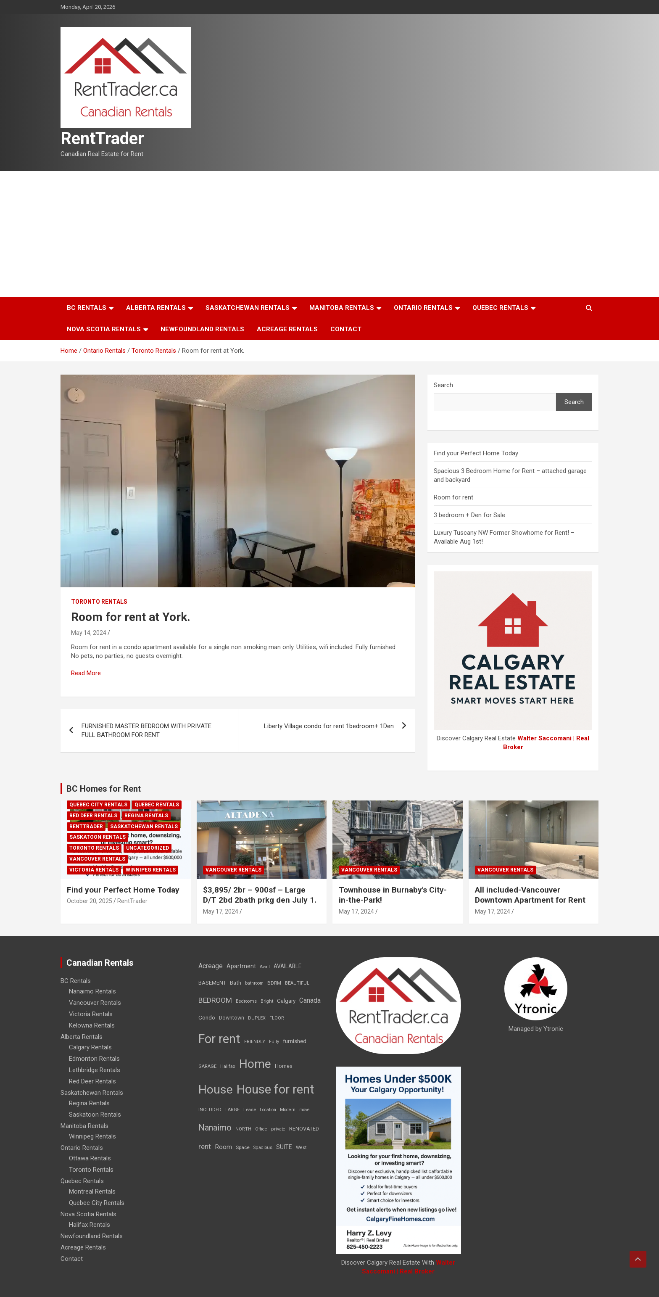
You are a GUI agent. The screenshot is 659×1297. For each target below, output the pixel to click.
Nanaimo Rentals (92, 991)
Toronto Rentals (99, 601)
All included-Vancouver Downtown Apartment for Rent (530, 895)
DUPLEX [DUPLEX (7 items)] (257, 1018)
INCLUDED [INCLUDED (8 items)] (209, 1109)
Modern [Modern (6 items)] (287, 1109)
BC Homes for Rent (103, 789)
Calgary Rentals (90, 1047)
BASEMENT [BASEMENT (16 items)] (212, 983)
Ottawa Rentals (90, 1158)
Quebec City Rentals (98, 805)
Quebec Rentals (500, 308)
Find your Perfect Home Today (476, 453)
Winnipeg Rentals (151, 870)
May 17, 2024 (220, 911)
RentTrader (102, 138)
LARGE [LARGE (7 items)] (232, 1109)
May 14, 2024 (88, 632)
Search (443, 385)
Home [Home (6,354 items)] (255, 1064)
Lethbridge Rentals (94, 1070)
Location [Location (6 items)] (268, 1109)
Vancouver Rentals (97, 859)
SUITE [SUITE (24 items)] (284, 1147)
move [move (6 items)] (304, 1109)
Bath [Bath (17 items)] (235, 983)
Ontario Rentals (423, 308)
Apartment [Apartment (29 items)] (241, 966)
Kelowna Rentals (92, 1025)
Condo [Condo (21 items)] (206, 1017)
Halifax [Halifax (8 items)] (227, 1066)
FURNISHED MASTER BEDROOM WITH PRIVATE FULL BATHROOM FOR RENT (146, 730)
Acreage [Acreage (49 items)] (210, 966)
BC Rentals (86, 308)
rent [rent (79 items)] (204, 1146)
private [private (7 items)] (278, 1129)
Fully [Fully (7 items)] (274, 1041)
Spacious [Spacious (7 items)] (262, 1147)
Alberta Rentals (156, 308)
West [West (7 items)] (301, 1147)
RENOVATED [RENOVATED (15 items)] (304, 1128)
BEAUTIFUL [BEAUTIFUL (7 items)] (297, 983)
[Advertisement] (329, 234)
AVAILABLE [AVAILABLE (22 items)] (287, 966)
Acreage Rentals (287, 329)
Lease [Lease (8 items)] (249, 1109)
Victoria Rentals (94, 870)
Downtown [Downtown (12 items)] (231, 1018)
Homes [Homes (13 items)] (284, 1066)
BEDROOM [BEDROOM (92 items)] (215, 1000)
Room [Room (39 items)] (223, 1147)
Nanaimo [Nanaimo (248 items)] (215, 1128)
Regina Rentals (146, 816)
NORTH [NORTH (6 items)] (243, 1129)
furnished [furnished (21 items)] (294, 1041)
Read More (86, 673)
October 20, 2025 (89, 901)
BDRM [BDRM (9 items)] (274, 983)
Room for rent (453, 497)
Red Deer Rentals (93, 816)
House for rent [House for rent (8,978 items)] (275, 1089)
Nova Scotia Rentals (104, 329)
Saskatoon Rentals (97, 837)
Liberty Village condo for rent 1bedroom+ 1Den (329, 726)
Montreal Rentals (92, 1191)
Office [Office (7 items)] (261, 1129)
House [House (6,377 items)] (215, 1089)
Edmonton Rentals (94, 1058)
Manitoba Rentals (341, 308)
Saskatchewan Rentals (248, 308)
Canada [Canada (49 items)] (310, 1000)
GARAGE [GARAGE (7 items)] (207, 1066)
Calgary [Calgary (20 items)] (286, 1000)
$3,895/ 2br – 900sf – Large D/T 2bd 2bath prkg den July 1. (259, 895)
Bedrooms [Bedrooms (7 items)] (246, 1001)
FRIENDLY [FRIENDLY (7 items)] (254, 1041)
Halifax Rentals (89, 1224)
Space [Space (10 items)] (243, 1147)
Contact (345, 329)
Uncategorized (147, 848)
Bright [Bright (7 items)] (267, 1001)
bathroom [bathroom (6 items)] (254, 983)
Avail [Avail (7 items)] (265, 966)
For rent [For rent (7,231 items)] (219, 1039)
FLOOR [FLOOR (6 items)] (276, 1018)
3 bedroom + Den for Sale (469, 515)
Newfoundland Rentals (202, 329)
